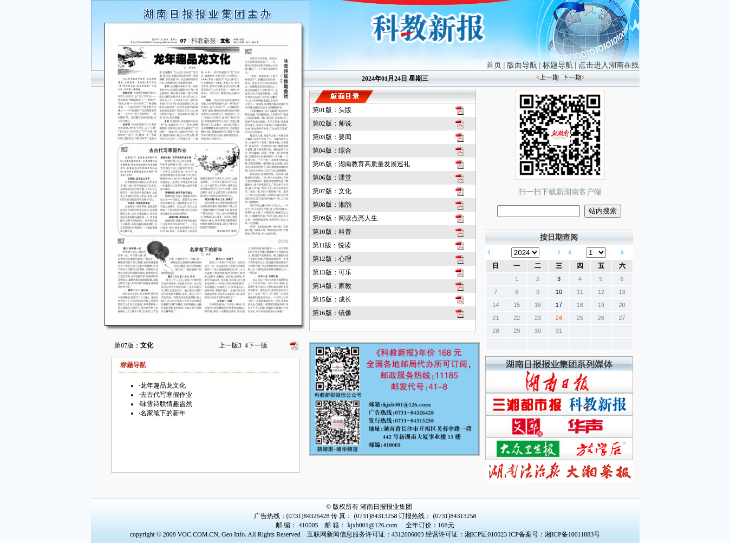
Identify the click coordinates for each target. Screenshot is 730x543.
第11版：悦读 (331, 245)
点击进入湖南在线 (608, 65)
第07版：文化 (331, 191)
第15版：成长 (331, 299)
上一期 (549, 77)
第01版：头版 (331, 110)
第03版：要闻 (331, 137)
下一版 (256, 345)
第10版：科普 (331, 231)
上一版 (230, 345)
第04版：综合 (331, 150)
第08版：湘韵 (331, 204)
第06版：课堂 (331, 177)
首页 (493, 65)
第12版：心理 (331, 259)
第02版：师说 (331, 123)
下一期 (572, 77)
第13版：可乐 (331, 272)
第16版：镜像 (331, 313)
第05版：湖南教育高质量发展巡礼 (361, 164)
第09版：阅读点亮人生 (344, 218)
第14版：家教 (331, 286)
